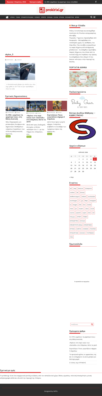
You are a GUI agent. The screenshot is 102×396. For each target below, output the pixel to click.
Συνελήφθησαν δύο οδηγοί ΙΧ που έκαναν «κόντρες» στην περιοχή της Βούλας (82, 59)
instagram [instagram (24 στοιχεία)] (93, 201)
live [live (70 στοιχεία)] (84, 205)
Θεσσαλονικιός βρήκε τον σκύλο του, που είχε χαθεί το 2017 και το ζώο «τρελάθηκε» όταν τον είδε (20, 86)
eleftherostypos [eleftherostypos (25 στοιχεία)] (75, 196)
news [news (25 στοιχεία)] (71, 209)
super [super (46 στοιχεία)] (84, 213)
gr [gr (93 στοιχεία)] (82, 201)
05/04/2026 (10, 112)
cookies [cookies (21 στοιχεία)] (72, 192)
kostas (17, 112)
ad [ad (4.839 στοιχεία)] (71, 188)
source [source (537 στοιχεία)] (72, 213)
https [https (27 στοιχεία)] (86, 201)
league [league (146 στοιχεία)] (75, 205)
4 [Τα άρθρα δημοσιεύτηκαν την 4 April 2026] (90, 159)
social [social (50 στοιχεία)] (92, 209)
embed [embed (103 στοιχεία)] (84, 196)
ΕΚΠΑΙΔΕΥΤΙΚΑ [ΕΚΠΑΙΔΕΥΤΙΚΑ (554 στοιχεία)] (74, 221)
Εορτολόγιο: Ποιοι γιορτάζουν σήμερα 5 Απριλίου (68, 2)
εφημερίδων (86, 281)
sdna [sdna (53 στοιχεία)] (86, 209)
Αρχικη (12, 17)
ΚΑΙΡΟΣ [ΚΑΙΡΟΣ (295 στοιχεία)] (79, 229)
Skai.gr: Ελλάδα (78, 25)
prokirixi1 (18, 60)
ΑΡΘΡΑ (77, 17)
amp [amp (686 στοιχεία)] (75, 188)
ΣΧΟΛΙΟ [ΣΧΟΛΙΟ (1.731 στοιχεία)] (82, 233)
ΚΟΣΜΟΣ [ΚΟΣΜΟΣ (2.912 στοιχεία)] (85, 229)
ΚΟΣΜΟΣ (37, 17)
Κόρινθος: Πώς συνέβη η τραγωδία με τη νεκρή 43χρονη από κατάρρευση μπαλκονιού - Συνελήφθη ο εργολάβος (82, 47)
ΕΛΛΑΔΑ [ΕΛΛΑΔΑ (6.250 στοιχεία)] (82, 221)
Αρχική (8, 136)
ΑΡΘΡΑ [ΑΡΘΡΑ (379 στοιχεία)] (79, 217)
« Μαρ (71, 177)
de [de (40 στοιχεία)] (77, 192)
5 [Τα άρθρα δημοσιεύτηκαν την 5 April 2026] (94, 159)
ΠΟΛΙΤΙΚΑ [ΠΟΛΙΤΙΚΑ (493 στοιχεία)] (93, 229)
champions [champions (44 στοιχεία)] (88, 188)
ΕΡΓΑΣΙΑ (61, 17)
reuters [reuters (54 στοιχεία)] (81, 209)
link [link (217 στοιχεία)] (80, 205)
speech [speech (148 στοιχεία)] (78, 213)
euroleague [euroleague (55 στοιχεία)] (73, 201)
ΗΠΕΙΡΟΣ (43, 17)
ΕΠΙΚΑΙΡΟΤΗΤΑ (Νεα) (27, 17)
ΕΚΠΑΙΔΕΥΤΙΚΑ (69, 17)
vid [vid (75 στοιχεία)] (93, 213)
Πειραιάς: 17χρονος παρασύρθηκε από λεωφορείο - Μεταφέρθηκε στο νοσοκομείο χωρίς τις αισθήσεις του (82, 40)
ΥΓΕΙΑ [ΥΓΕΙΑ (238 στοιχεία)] (71, 237)
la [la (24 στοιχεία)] (70, 205)
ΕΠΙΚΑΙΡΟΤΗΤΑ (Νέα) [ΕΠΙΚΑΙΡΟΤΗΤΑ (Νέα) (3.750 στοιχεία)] (76, 225)
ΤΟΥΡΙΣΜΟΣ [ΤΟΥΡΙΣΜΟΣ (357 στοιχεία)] (90, 233)
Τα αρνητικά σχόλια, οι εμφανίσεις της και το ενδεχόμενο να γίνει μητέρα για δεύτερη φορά (82, 356)
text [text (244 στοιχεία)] (89, 213)
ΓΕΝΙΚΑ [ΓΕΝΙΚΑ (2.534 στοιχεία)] (85, 217)
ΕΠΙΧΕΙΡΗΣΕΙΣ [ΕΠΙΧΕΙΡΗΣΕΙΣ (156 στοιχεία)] (88, 225)
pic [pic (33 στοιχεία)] (76, 209)
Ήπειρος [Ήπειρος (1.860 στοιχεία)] (72, 217)
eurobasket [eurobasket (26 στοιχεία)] (91, 196)
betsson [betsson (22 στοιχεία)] (80, 188)
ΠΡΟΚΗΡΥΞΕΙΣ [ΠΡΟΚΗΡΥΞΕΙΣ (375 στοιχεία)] (74, 233)
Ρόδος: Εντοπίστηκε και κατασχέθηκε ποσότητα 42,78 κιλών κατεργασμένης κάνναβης (82, 33)
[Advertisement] (36, 37)
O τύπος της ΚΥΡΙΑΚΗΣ (77, 363)
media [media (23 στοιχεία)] (89, 205)
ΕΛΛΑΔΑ (49, 17)
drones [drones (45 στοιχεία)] (82, 192)
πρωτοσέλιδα (79, 281)
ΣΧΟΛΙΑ (56, 17)
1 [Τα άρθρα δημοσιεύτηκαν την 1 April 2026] (79, 159)
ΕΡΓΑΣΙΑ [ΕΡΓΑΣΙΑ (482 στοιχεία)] (72, 229)
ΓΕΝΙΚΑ (18, 17)
